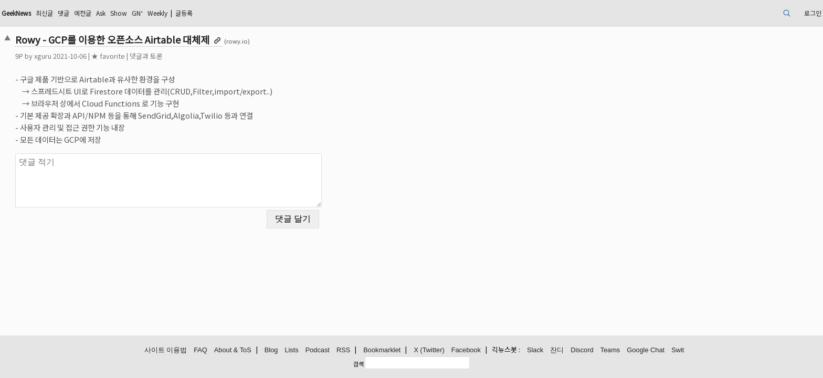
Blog (271, 350)
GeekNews (103, 12)
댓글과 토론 (225, 56)
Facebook (466, 350)
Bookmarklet (381, 350)
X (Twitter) (429, 350)
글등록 (301, 12)
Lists (291, 350)
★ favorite (188, 56)
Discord (582, 350)
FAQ (200, 350)
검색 (358, 364)
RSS (343, 350)
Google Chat (645, 350)
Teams (610, 350)
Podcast (317, 350)
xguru (122, 56)
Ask (201, 12)
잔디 (557, 350)
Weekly (269, 12)
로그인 (729, 12)
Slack (535, 350)
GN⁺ (244, 12)
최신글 (136, 12)
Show (223, 12)
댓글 (158, 12)
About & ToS (232, 350)
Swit (677, 350)
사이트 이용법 (165, 350)
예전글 (180, 12)
